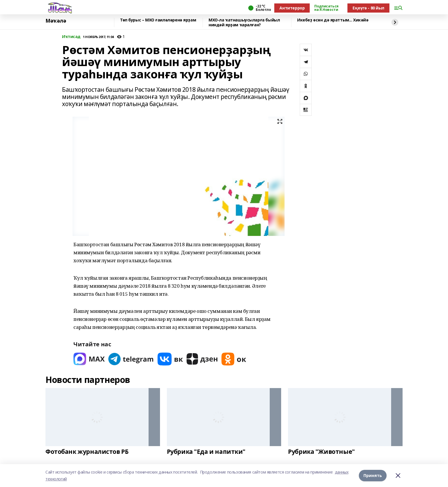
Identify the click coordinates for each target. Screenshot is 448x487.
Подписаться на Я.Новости (326, 8)
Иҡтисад (71, 36)
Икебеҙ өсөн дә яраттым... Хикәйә (333, 20)
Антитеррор (292, 8)
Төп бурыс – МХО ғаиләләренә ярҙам (158, 20)
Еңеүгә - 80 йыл (368, 8)
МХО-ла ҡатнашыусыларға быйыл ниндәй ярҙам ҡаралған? (244, 22)
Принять (372, 475)
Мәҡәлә (55, 21)
